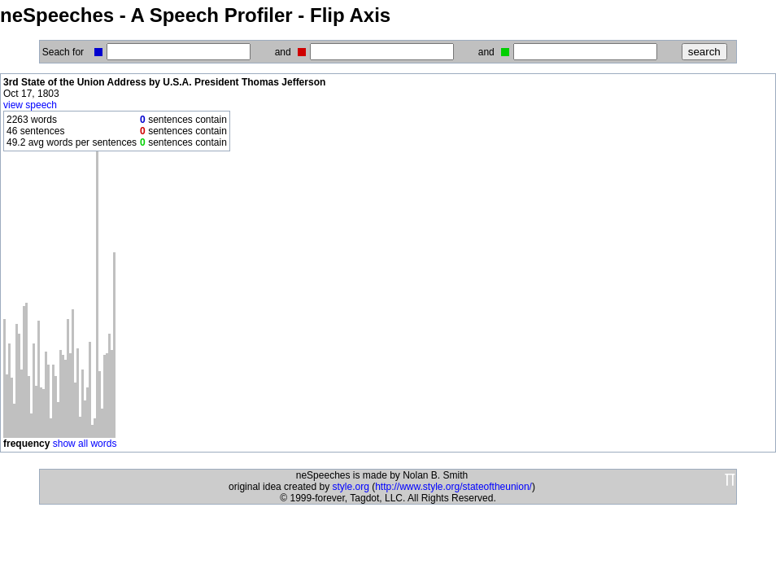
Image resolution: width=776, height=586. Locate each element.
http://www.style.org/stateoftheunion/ (453, 486)
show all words (85, 443)
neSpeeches (57, 15)
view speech (30, 105)
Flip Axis (350, 15)
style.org (350, 486)
